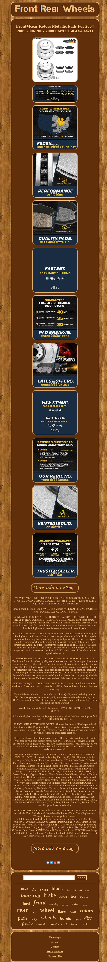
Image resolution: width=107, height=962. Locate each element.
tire (34, 889)
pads (22, 918)
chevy (34, 912)
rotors (86, 910)
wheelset (78, 890)
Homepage (55, 937)
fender (27, 924)
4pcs (73, 896)
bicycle (84, 905)
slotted (63, 896)
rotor (87, 890)
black (57, 888)
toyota (78, 919)
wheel (47, 910)
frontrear (71, 924)
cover (84, 896)
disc (88, 918)
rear (22, 910)
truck (84, 924)
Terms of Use (55, 956)
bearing (30, 895)
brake (50, 895)
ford (26, 903)
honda (65, 918)
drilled (44, 889)
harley (75, 904)
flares (62, 911)
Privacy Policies (55, 951)
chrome (65, 905)
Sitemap (55, 942)
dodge (34, 919)
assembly (54, 904)
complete (56, 924)
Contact (55, 946)
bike (24, 889)
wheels (48, 917)
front (39, 902)
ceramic (41, 924)
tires (68, 890)
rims (73, 911)
